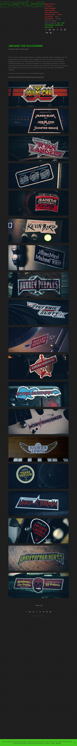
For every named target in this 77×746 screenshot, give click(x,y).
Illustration (48, 17)
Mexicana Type (59, 25)
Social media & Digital (51, 12)
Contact (58, 19)
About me (48, 21)
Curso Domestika (49, 25)
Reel (59, 23)
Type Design (48, 6)
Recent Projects (50, 4)
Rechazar (58, 743)
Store (62, 23)
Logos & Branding (50, 8)
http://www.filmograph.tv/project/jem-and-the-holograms (26, 77)
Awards (54, 21)
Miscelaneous (49, 19)
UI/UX (56, 17)
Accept (53, 743)
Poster (59, 14)
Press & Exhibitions (50, 23)
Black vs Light (49, 27)
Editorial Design (50, 14)
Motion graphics (50, 10)
